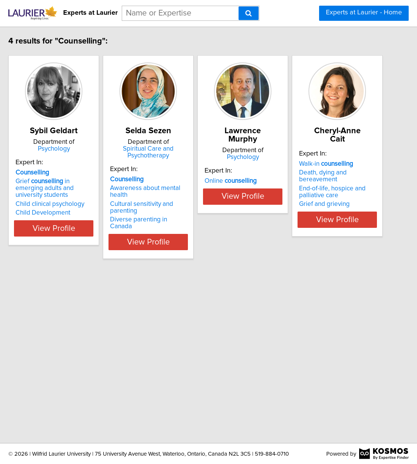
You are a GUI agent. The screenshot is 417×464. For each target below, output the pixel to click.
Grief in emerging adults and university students (87, 185)
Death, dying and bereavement (89, 368)
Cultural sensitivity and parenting (205, 190)
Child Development (73, 205)
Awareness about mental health (203, 181)
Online (299, 172)
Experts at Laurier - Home (364, 12)
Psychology (93, 148)
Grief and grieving (71, 392)
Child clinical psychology (80, 197)
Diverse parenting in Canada (199, 199)
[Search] (249, 13)
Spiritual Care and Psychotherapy (207, 148)
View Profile (93, 221)
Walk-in (73, 359)
